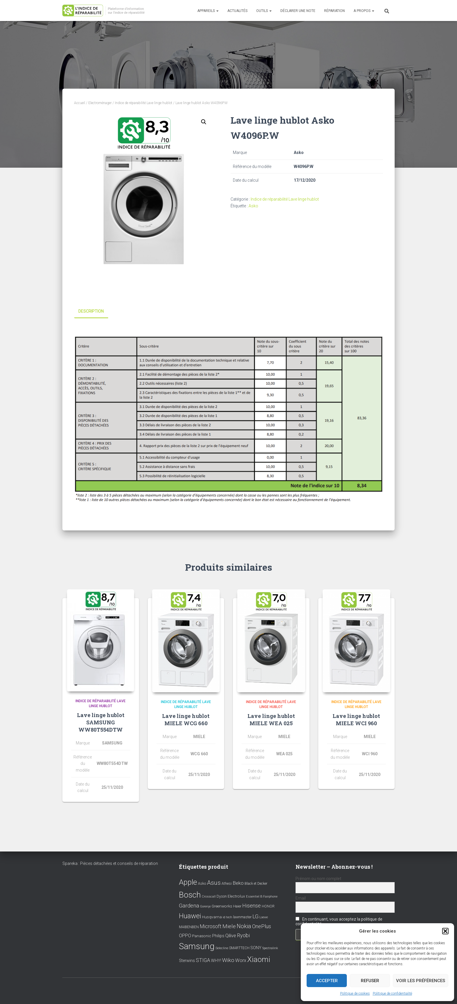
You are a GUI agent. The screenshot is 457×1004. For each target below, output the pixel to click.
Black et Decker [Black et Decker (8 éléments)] (256, 884)
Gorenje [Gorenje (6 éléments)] (205, 906)
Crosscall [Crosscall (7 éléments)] (209, 896)
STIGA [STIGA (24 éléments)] (203, 960)
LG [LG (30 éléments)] (255, 916)
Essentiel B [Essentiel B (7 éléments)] (254, 896)
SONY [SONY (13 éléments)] (255, 947)
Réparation (334, 11)
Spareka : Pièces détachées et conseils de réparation (110, 863)
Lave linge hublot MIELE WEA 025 (271, 719)
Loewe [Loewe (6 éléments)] (263, 917)
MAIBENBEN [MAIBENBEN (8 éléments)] (189, 927)
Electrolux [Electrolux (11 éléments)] (236, 895)
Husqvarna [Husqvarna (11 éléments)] (212, 916)
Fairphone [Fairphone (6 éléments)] (270, 896)
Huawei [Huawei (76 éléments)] (190, 916)
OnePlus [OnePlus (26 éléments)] (261, 926)
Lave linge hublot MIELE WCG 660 (186, 719)
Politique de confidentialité (392, 993)
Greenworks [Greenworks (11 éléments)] (222, 906)
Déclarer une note (297, 11)
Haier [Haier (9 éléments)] (237, 906)
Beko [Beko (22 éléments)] (238, 883)
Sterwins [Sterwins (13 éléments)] (187, 960)
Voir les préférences (420, 980)
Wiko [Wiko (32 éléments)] (228, 960)
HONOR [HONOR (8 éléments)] (268, 906)
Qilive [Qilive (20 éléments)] (230, 935)
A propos (364, 11)
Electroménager (100, 103)
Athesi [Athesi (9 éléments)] (227, 883)
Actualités (237, 11)
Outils (264, 11)
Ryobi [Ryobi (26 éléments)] (243, 935)
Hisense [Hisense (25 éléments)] (251, 906)
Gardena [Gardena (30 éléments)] (189, 906)
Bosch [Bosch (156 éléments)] (190, 894)
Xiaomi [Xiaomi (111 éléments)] (258, 959)
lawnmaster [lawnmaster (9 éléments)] (242, 917)
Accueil (79, 103)
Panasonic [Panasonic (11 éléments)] (201, 935)
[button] (445, 931)
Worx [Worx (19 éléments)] (240, 960)
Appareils (208, 11)
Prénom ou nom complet (318, 878)
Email (301, 898)
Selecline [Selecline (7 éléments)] (221, 948)
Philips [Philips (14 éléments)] (218, 935)
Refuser (370, 980)
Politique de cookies (355, 993)
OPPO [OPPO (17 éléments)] (185, 935)
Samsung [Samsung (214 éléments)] (197, 946)
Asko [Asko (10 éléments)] (202, 883)
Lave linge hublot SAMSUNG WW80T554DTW (100, 722)
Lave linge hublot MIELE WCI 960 (356, 719)
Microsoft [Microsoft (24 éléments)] (211, 926)
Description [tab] (91, 311)
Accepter (327, 980)
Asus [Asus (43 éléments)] (214, 882)
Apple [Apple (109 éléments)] (188, 882)
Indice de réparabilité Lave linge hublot (143, 103)
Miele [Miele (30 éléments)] (229, 926)
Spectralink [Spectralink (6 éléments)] (270, 948)
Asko (253, 206)
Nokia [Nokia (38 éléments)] (244, 926)
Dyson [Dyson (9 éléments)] (222, 896)
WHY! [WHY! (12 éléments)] (216, 960)
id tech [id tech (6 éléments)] (227, 917)
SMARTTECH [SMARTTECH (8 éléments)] (239, 948)
